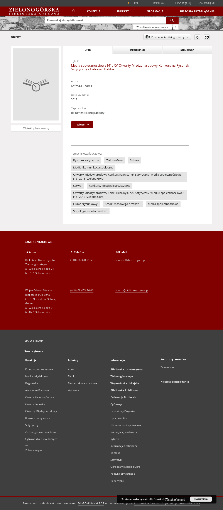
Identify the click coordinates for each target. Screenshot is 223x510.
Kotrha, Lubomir (81, 86)
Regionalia (31, 383)
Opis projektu (118, 418)
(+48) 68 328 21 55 (81, 260)
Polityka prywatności (122, 473)
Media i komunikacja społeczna (93, 167)
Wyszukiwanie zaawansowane (153, 26)
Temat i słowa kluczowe (82, 383)
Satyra (77, 186)
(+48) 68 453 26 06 (81, 290)
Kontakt (115, 453)
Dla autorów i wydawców (125, 425)
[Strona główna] (73, 11)
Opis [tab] (88, 49)
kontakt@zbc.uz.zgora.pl (130, 260)
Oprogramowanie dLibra (125, 467)
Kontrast (160, 3)
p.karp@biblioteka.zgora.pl (131, 290)
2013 (74, 99)
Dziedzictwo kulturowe (39, 369)
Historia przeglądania (197, 11)
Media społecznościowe (163, 204)
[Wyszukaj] (172, 20)
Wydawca (74, 390)
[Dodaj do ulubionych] (197, 37)
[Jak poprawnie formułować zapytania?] (176, 27)
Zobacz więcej (34, 450)
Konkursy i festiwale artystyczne (109, 186)
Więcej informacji (175, 499)
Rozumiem (201, 499)
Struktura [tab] (187, 49)
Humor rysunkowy (85, 204)
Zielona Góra (114, 160)
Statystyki (116, 460)
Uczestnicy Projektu (122, 411)
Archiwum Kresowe (37, 390)
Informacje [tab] (137, 49)
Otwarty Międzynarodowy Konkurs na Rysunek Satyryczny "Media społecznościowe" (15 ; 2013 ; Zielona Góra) (127, 176)
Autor (71, 369)
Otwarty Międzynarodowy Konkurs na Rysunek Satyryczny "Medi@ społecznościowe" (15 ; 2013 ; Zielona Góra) (128, 195)
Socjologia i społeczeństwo (90, 211)
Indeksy (123, 11)
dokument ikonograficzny (88, 113)
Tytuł (71, 376)
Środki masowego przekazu (122, 204)
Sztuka (134, 160)
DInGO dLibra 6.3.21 (91, 503)
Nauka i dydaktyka (36, 376)
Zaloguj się (207, 3)
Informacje (154, 11)
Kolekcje (93, 11)
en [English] (136, 3)
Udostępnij (183, 3)
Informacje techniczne (124, 446)
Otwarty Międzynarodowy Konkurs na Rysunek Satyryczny (41, 418)
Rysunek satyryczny (86, 160)
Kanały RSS (117, 480)
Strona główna (33, 351)
